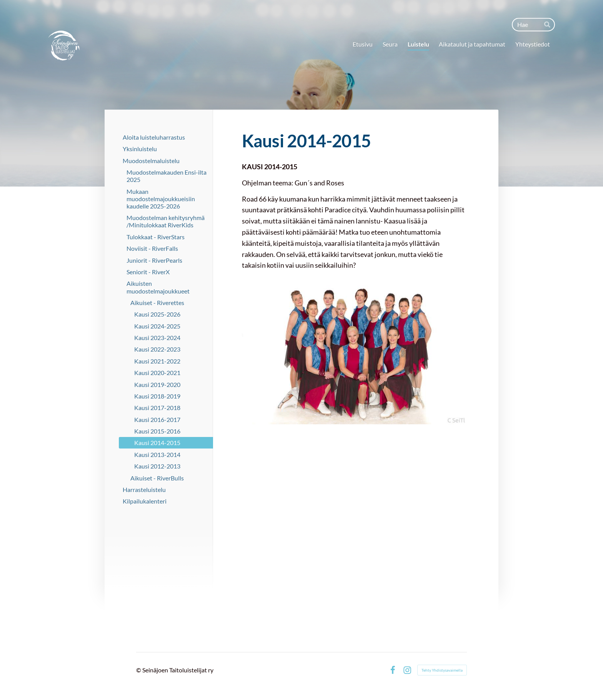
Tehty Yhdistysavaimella (442, 670)
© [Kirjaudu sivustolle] (139, 670)
